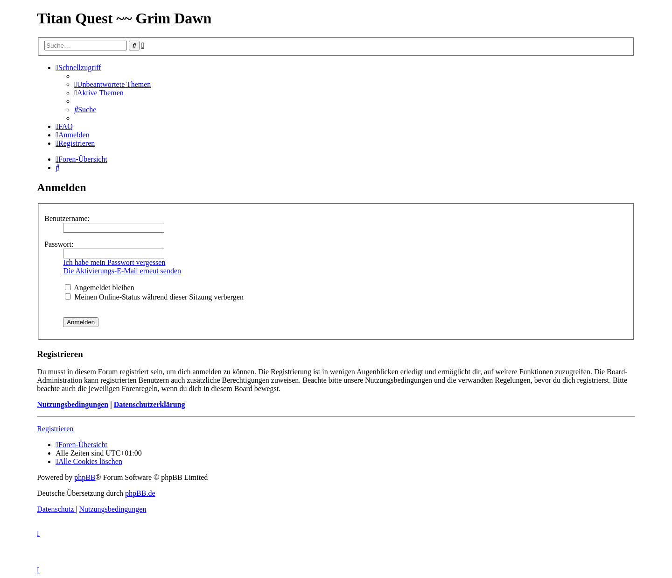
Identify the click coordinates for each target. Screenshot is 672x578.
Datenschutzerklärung (149, 404)
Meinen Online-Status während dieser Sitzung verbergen (154, 297)
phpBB (84, 477)
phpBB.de (140, 493)
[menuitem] (112, 84)
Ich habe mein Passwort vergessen (114, 262)
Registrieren (55, 429)
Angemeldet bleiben (99, 288)
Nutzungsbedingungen (72, 404)
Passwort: (58, 244)
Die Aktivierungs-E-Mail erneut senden (122, 271)
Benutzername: (67, 218)
